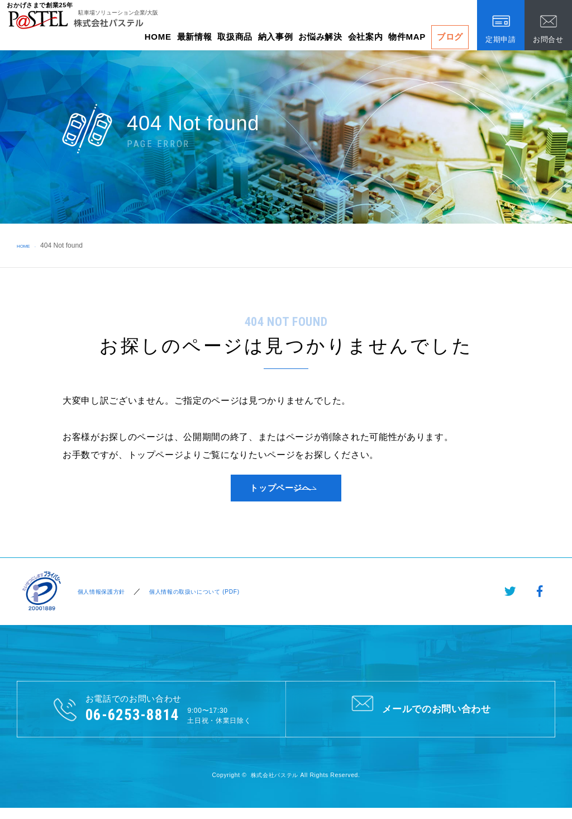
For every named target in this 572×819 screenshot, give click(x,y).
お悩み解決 (320, 36)
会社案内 (365, 36)
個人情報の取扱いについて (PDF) (207, 601)
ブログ (450, 36)
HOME (158, 36)
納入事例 (275, 36)
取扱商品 (234, 36)
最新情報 (194, 36)
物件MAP (407, 36)
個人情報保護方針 (100, 601)
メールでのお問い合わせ (420, 718)
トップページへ (280, 492)
